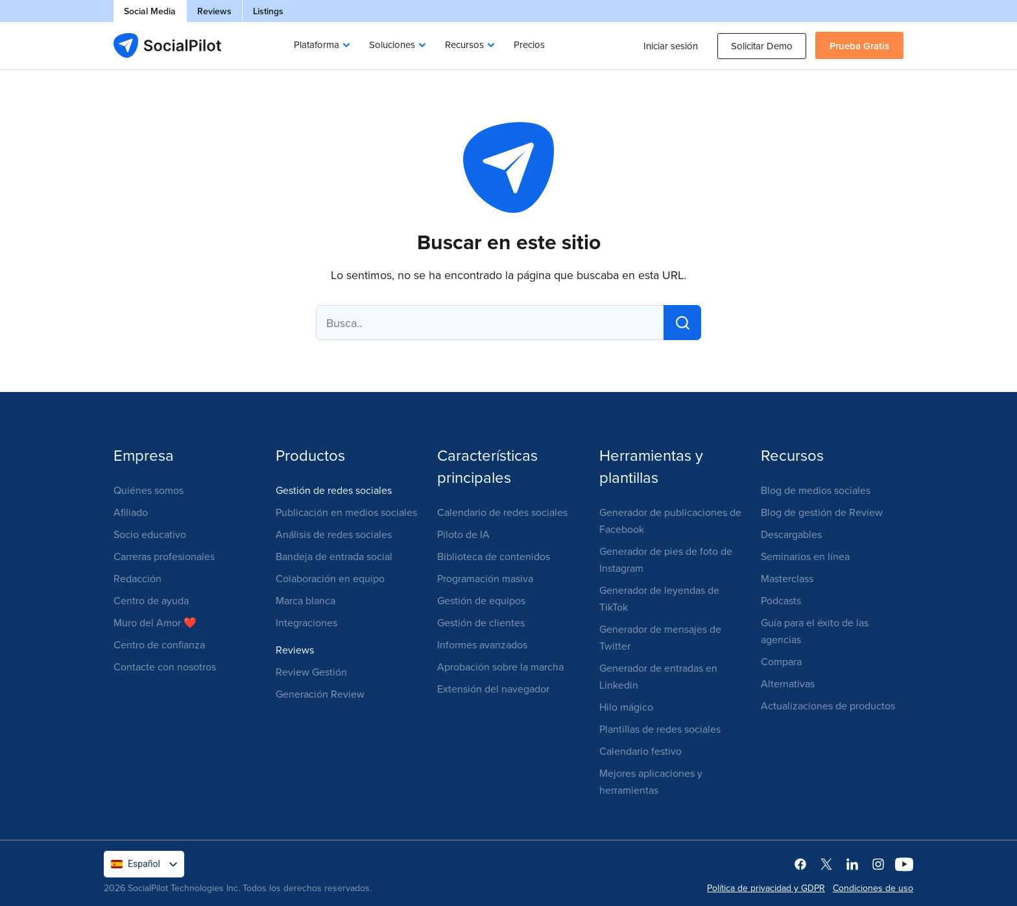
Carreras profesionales (164, 556)
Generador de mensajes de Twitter (660, 637)
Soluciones (392, 44)
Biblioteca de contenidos (493, 556)
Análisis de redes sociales (334, 534)
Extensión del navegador (493, 688)
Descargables (791, 534)
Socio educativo (150, 534)
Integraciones (306, 622)
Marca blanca (305, 600)
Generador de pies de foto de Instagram (665, 559)
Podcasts (781, 600)
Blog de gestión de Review (822, 512)
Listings (268, 11)
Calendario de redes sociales (502, 512)
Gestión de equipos (481, 600)
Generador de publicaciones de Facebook (670, 520)
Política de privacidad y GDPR (766, 887)
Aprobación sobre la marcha (500, 666)
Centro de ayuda (151, 600)
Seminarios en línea (805, 556)
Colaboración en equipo (330, 578)
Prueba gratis (859, 46)
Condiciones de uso (873, 887)
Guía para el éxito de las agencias (814, 630)
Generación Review (320, 694)
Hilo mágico (626, 707)
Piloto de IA (463, 534)
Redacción (138, 578)
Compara (781, 661)
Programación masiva (485, 578)
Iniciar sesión (670, 46)
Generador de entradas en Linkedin (658, 676)
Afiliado (131, 512)
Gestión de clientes (481, 622)
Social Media (150, 11)
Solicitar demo (762, 46)
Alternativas (788, 683)
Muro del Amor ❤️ (155, 622)
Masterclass (787, 578)
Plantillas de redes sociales (660, 729)
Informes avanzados (482, 644)
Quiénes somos (149, 490)
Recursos (464, 44)
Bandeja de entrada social (334, 556)
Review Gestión (311, 672)
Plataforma (316, 44)
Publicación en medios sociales (346, 512)
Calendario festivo (640, 751)
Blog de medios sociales (815, 490)
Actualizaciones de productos (828, 705)
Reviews (214, 11)
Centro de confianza (159, 644)
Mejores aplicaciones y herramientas (650, 781)
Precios (529, 44)
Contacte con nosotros (165, 666)
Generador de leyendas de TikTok (659, 598)
